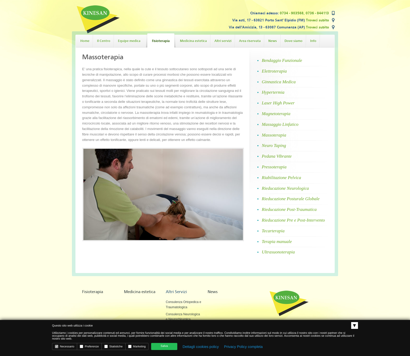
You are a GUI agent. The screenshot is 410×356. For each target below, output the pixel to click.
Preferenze (89, 346)
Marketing (137, 346)
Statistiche (113, 346)
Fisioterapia (92, 291)
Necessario (64, 346)
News (213, 291)
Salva (164, 346)
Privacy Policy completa (243, 347)
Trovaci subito (317, 20)
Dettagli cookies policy (201, 347)
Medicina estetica (139, 291)
